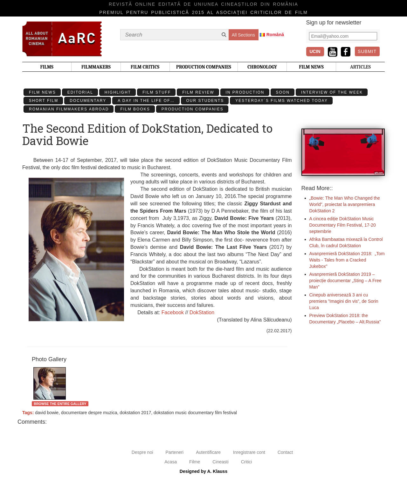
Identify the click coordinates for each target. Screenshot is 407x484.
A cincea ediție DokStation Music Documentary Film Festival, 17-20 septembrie (342, 225)
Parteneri (174, 452)
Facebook (173, 312)
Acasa (170, 461)
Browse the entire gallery (60, 404)
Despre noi (142, 452)
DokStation (202, 312)
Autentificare (208, 452)
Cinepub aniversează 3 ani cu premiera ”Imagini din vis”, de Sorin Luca (343, 301)
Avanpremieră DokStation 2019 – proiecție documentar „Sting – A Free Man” (345, 280)
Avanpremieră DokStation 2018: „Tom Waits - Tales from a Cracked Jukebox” (347, 260)
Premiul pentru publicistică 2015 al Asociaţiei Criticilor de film (203, 12)
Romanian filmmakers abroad (69, 109)
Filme (194, 461)
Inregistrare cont (249, 452)
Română (275, 34)
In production (245, 92)
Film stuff (156, 92)
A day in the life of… (146, 100)
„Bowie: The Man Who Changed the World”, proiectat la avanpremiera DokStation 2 (344, 204)
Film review (198, 92)
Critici (246, 461)
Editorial (80, 92)
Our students (205, 100)
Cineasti (220, 461)
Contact (285, 452)
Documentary (88, 100)
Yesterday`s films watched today (281, 100)
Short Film (43, 100)
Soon (283, 92)
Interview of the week (332, 92)
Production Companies (193, 109)
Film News (42, 92)
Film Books (135, 109)
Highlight (118, 92)
